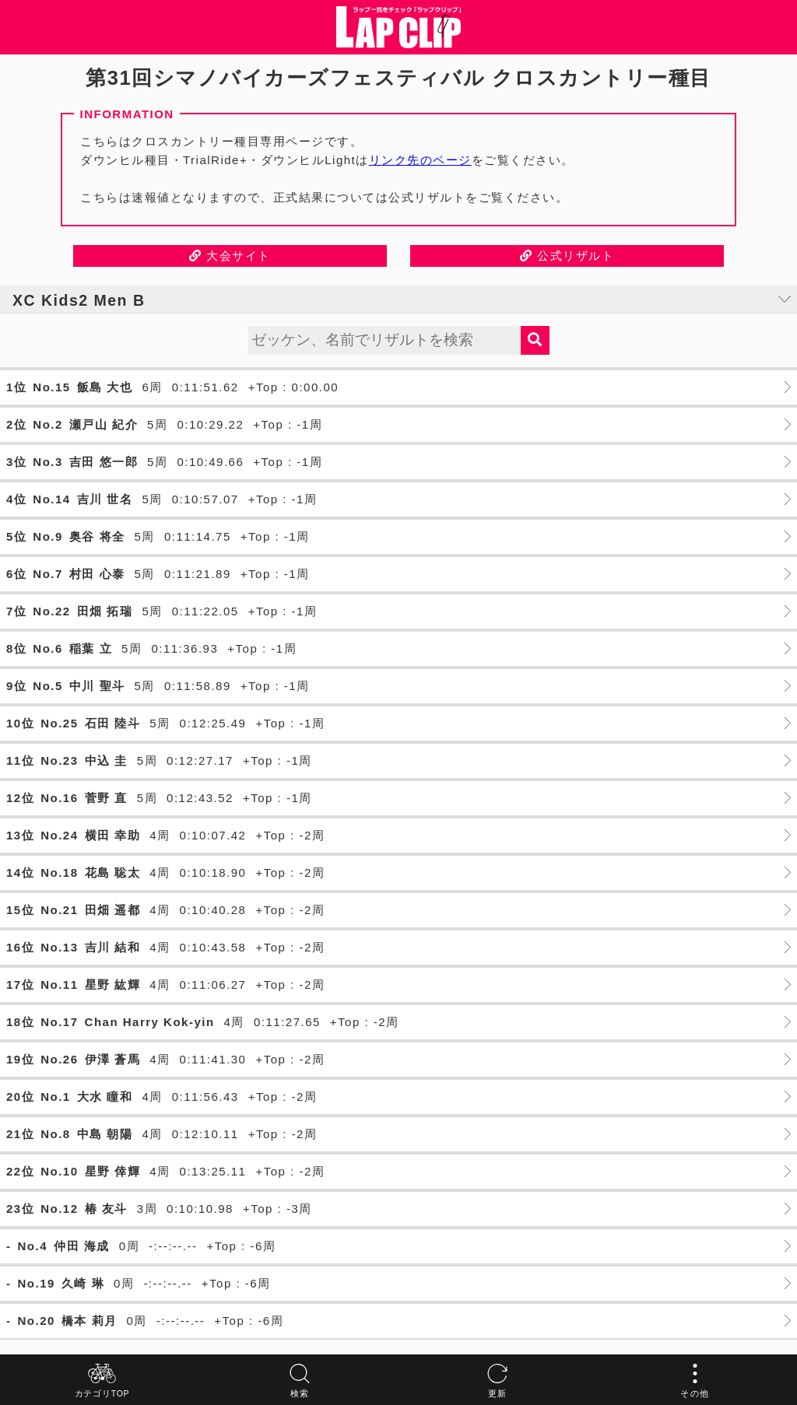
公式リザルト (567, 255)
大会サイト (230, 255)
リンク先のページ (420, 159)
